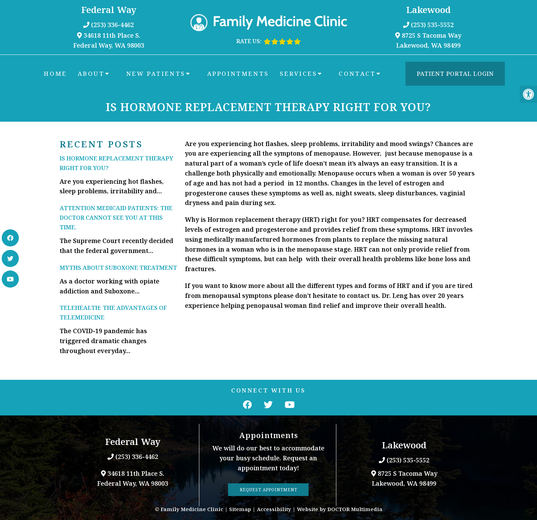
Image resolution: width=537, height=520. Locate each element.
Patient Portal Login (455, 73)
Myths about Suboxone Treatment (118, 267)
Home (55, 73)
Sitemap (240, 509)
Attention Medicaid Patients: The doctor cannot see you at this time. (116, 217)
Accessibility (274, 509)
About (91, 73)
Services (298, 73)
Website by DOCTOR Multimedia (340, 509)
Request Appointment (268, 490)
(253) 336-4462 (112, 25)
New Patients (156, 73)
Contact (357, 73)
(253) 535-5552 (432, 25)
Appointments (238, 73)
